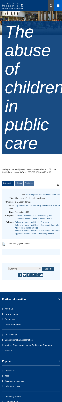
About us (9, 309)
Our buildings (11, 334)
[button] (51, 5)
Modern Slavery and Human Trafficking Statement (28, 345)
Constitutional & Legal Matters (19, 340)
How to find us (11, 314)
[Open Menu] (58, 5)
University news (12, 386)
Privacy (8, 350)
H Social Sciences (23, 216)
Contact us (10, 370)
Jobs (7, 376)
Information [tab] (8, 183)
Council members (13, 324)
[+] (58, 184)
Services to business (14, 381)
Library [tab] (19, 183)
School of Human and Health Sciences (32, 222)
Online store (10, 319)
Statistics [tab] (29, 183)
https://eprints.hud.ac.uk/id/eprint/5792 (43, 194)
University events (13, 396)
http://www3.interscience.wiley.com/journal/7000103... (38, 205)
